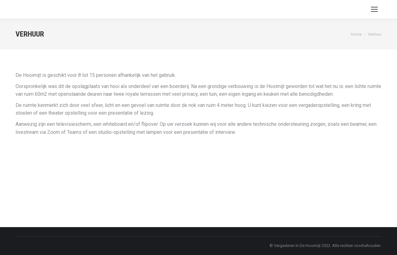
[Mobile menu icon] (374, 9)
